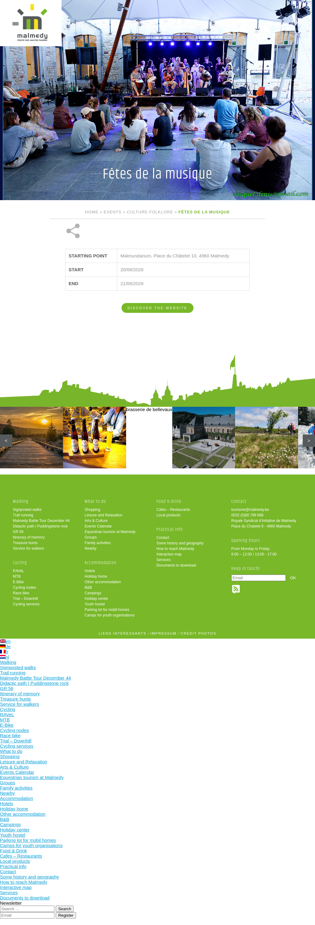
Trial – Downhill (25, 598)
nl (4, 657)
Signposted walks (27, 509)
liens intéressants (122, 633)
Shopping (92, 509)
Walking (21, 501)
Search (64, 909)
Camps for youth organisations (110, 615)
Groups (91, 537)
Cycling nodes (24, 587)
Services (163, 560)
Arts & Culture (96, 521)
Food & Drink (168, 501)
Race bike (21, 593)
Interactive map (168, 554)
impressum (163, 633)
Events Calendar (98, 526)
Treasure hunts (25, 543)
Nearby (91, 548)
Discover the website (158, 308)
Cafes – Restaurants (173, 509)
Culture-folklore (150, 212)
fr (4, 651)
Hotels (90, 571)
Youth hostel (95, 604)
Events (113, 212)
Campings (93, 593)
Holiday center (96, 598)
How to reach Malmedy (175, 549)
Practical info (169, 529)
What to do (95, 501)
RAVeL (18, 571)
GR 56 (18, 532)
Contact (162, 537)
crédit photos (198, 633)
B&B (88, 587)
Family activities (98, 543)
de (5, 646)
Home (91, 212)
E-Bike (18, 582)
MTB (17, 576)
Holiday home (96, 576)
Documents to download (176, 565)
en (5, 641)
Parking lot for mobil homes (107, 610)
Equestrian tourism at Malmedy (110, 532)
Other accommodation (103, 582)
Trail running (23, 515)
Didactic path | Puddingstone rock (40, 526)
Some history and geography (179, 543)
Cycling (20, 563)
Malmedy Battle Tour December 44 (41, 521)
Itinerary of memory (29, 537)
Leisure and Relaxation (103, 515)
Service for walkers (28, 548)
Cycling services (26, 604)
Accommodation (101, 563)
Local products (168, 515)
